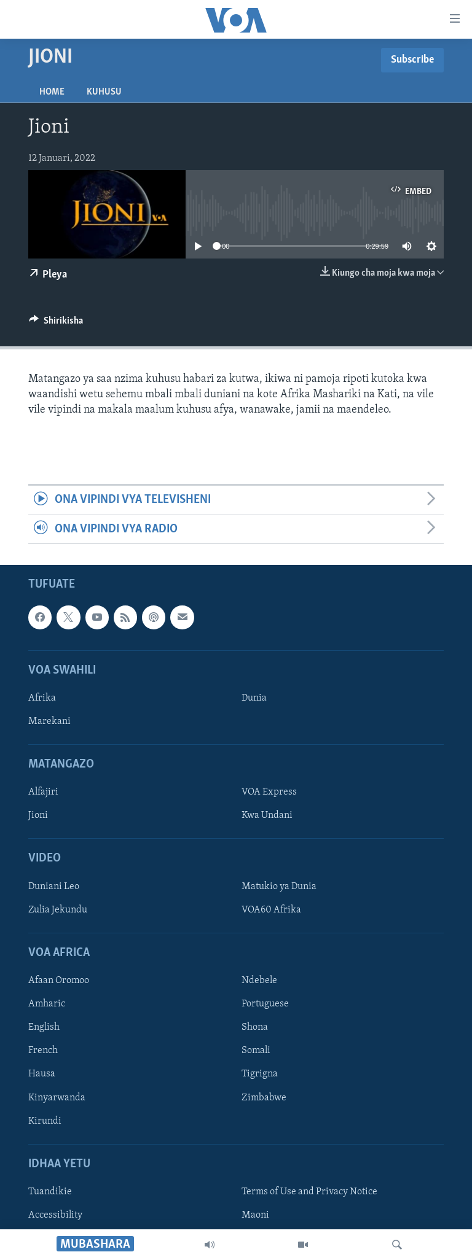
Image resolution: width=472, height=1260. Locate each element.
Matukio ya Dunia (279, 887)
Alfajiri (43, 793)
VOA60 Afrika (271, 910)
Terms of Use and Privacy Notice (309, 1192)
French (43, 1051)
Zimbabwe (264, 1098)
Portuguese (265, 1004)
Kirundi (44, 1121)
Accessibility (55, 1215)
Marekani (49, 721)
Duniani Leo (53, 887)
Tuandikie (50, 1192)
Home (52, 92)
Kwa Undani (267, 816)
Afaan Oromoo (58, 981)
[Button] (56, 323)
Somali (256, 1051)
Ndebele (259, 981)
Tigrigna (260, 1074)
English (44, 1027)
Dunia (254, 698)
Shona (255, 1027)
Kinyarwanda (56, 1098)
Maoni (255, 1215)
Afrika (42, 698)
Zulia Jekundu (57, 910)
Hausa (41, 1074)
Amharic (46, 1004)
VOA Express (269, 793)
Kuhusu (104, 92)
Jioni (38, 816)
